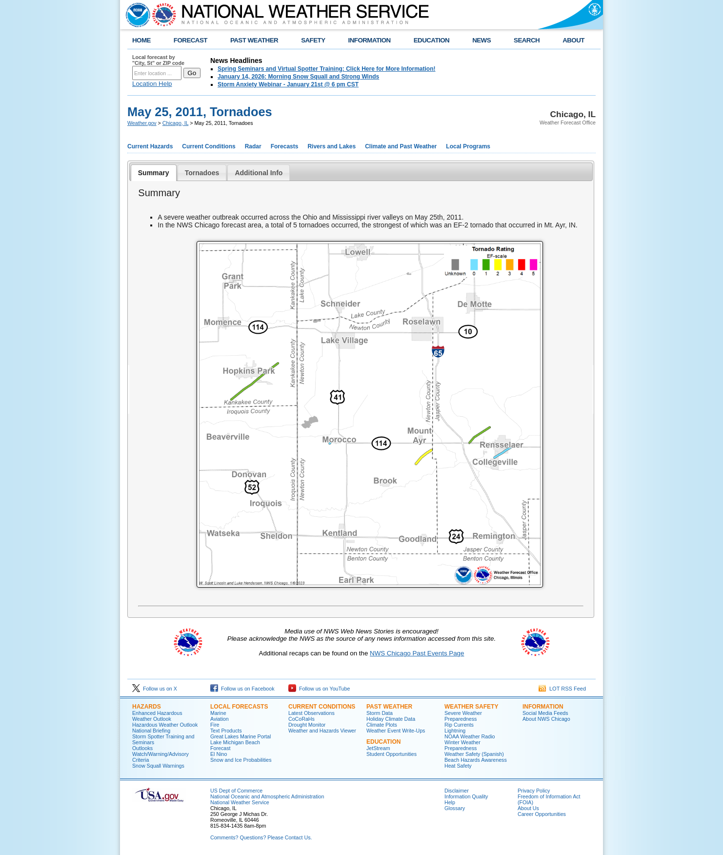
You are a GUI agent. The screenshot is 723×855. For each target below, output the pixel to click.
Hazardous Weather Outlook (165, 725)
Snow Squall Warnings (158, 766)
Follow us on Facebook (242, 689)
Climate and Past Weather (401, 146)
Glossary (454, 808)
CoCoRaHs (301, 719)
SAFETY (313, 40)
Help (449, 802)
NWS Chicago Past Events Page (417, 653)
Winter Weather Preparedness (462, 745)
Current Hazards (150, 146)
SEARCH (527, 40)
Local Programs (468, 146)
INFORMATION (369, 40)
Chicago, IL (175, 123)
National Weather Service (239, 802)
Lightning (454, 730)
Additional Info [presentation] (258, 173)
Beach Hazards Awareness (475, 760)
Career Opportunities (542, 814)
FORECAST (190, 40)
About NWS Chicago (546, 719)
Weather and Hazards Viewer (322, 730)
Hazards (146, 706)
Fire (214, 725)
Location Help (152, 83)
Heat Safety (458, 766)
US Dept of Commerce (236, 791)
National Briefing (151, 730)
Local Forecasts (239, 706)
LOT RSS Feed (562, 689)
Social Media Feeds (545, 713)
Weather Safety (471, 706)
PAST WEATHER (254, 40)
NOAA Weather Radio (469, 736)
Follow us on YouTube (319, 689)
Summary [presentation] (153, 173)
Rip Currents (459, 725)
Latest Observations (311, 713)
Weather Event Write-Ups (395, 730)
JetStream (378, 748)
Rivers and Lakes (331, 146)
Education (383, 741)
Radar (253, 146)
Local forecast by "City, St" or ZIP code (158, 60)
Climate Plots (381, 725)
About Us (528, 808)
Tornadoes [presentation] (202, 173)
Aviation (219, 719)
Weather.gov (142, 123)
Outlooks (142, 748)
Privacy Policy (534, 791)
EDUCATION (431, 40)
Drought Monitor (306, 725)
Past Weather (389, 706)
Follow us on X (154, 689)
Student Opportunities (391, 754)
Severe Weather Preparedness (463, 716)
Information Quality (466, 796)
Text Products (226, 730)
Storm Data (379, 713)
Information (542, 706)
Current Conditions (208, 146)
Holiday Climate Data (390, 719)
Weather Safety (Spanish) (474, 754)
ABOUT (573, 40)
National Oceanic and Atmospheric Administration (267, 796)
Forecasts (285, 146)
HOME (141, 40)
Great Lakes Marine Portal (240, 736)
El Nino (218, 754)
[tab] (154, 172)
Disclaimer (456, 791)
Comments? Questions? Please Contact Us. (261, 837)
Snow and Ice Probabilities (241, 760)
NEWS (481, 40)
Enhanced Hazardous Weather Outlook (157, 716)
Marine (218, 713)
